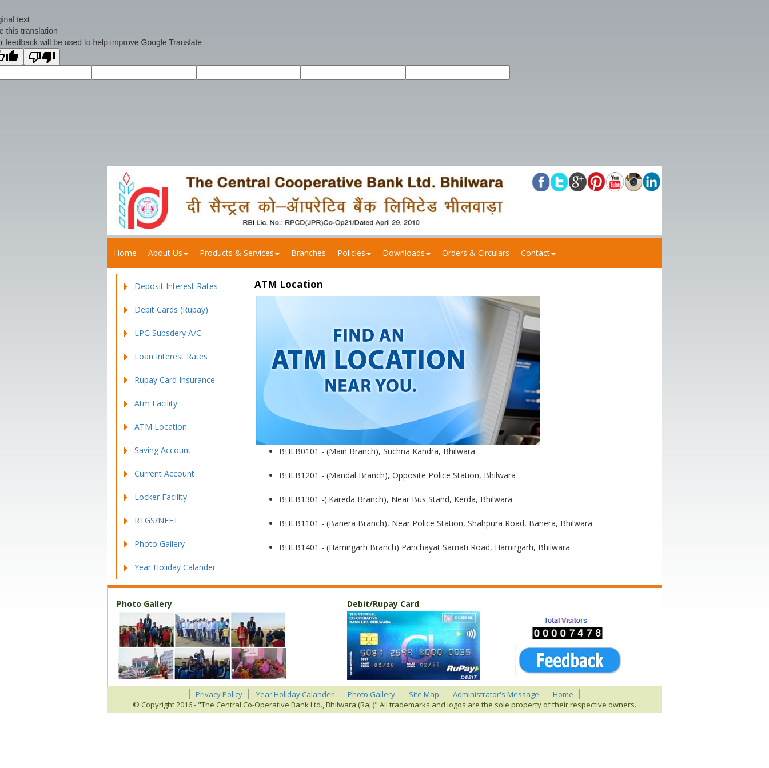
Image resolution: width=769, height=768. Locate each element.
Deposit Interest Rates (176, 286)
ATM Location (160, 426)
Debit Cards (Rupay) (171, 309)
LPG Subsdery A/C (167, 332)
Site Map (424, 694)
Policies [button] (354, 252)
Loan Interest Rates (171, 356)
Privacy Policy (219, 694)
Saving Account (162, 450)
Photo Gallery (159, 543)
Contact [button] (538, 252)
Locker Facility (160, 496)
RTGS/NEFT (156, 520)
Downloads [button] (406, 252)
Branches (308, 252)
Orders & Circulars (475, 252)
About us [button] (168, 252)
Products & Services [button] (240, 252)
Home (125, 252)
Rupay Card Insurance (174, 379)
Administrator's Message (496, 694)
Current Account (164, 473)
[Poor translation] (41, 56)
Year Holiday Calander (175, 567)
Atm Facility (155, 403)
